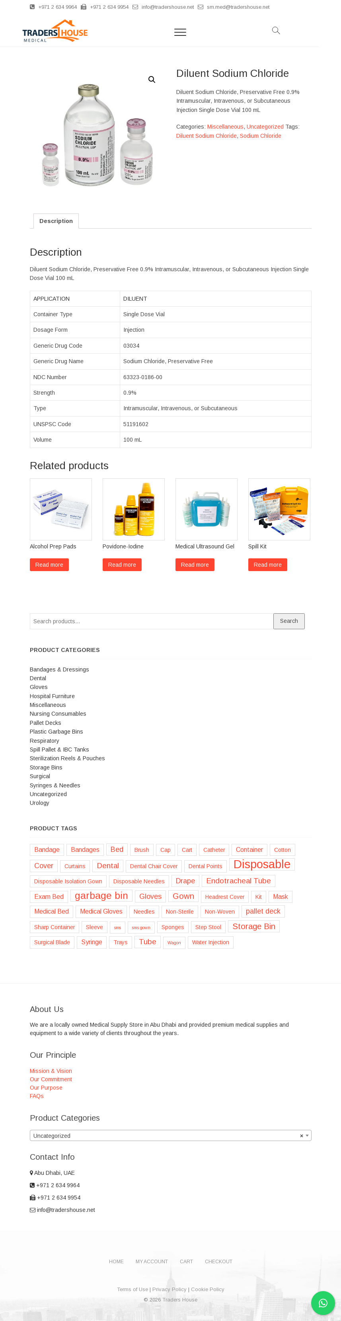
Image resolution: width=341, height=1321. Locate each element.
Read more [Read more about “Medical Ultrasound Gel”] (195, 565)
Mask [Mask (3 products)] (280, 896)
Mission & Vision (51, 1071)
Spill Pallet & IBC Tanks (59, 749)
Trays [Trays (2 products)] (120, 942)
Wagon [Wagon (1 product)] (174, 942)
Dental (38, 678)
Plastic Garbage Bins (56, 731)
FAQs (37, 1096)
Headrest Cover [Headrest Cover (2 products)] (224, 897)
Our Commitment (51, 1079)
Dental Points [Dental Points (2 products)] (205, 866)
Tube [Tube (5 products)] (147, 941)
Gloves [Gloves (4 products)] (150, 896)
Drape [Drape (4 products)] (185, 881)
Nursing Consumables (58, 713)
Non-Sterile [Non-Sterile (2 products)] (180, 911)
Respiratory (44, 741)
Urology (39, 803)
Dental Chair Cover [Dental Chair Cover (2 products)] (153, 866)
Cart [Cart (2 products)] (187, 850)
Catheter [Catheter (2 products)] (214, 850)
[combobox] (171, 1135)
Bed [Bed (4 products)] (117, 849)
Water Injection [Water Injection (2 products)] (210, 942)
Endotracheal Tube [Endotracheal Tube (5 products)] (238, 881)
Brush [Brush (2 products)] (141, 850)
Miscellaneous (225, 126)
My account (152, 1261)
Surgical (40, 776)
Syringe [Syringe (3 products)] (91, 942)
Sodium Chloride (260, 136)
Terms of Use (132, 1289)
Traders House (179, 1300)
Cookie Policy (207, 1289)
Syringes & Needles (55, 785)
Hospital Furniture (52, 696)
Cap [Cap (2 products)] (165, 850)
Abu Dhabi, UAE (52, 1173)
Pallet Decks (45, 723)
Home (116, 1261)
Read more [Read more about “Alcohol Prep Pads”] (49, 565)
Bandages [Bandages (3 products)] (85, 849)
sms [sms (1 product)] (117, 927)
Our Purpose (46, 1087)
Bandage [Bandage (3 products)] (47, 849)
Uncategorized (265, 126)
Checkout (218, 1261)
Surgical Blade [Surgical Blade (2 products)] (52, 942)
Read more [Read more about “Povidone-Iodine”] (122, 565)
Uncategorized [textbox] (168, 1135)
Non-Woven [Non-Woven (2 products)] (220, 911)
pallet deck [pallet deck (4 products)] (263, 911)
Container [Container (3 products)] (249, 849)
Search (289, 621)
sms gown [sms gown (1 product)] (141, 927)
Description (56, 221)
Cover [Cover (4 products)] (43, 866)
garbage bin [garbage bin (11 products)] (101, 895)
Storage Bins (46, 767)
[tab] (56, 221)
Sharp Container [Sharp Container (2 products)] (54, 927)
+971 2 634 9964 (53, 7)
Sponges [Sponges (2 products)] (173, 927)
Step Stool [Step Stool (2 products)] (208, 927)
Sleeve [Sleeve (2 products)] (94, 927)
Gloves (39, 687)
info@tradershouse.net (163, 7)
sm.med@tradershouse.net (233, 7)
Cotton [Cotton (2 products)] (282, 850)
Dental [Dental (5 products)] (108, 865)
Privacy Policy (169, 1289)
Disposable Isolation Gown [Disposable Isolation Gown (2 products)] (68, 881)
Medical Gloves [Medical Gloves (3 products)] (101, 911)
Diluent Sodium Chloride (206, 136)
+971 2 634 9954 (105, 7)
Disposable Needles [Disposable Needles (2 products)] (139, 881)
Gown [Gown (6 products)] (183, 896)
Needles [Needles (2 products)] (144, 911)
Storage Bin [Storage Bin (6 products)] (253, 926)
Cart (186, 1261)
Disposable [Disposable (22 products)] (262, 864)
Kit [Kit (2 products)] (258, 897)
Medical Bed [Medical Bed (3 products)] (51, 911)
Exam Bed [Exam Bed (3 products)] (49, 896)
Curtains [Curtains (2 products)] (75, 866)
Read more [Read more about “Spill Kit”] (268, 565)
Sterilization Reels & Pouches (67, 758)
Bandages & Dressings (59, 669)
